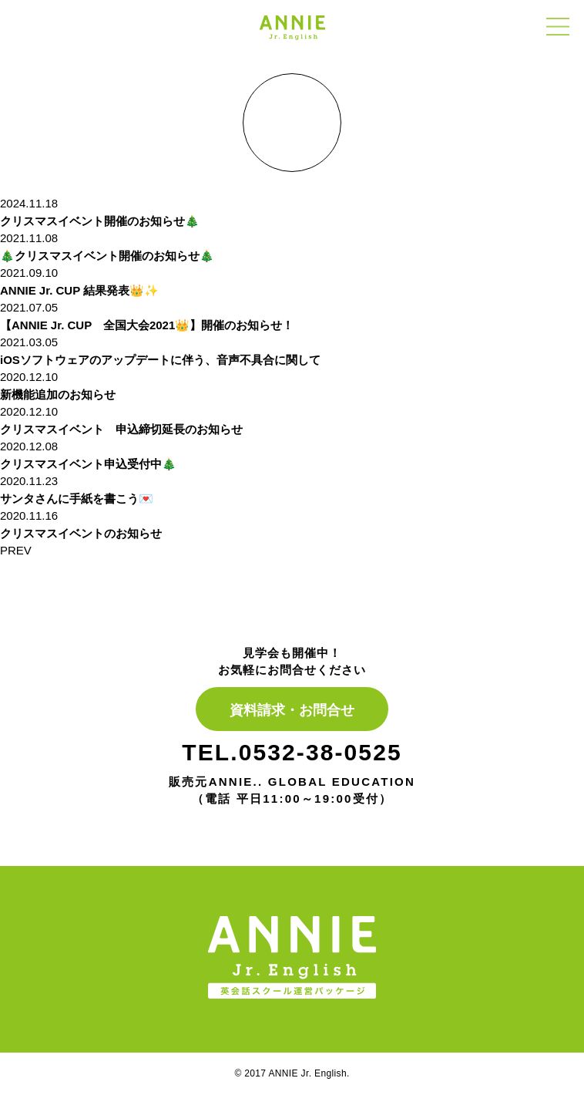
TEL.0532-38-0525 (291, 752)
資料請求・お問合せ (292, 710)
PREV (16, 550)
